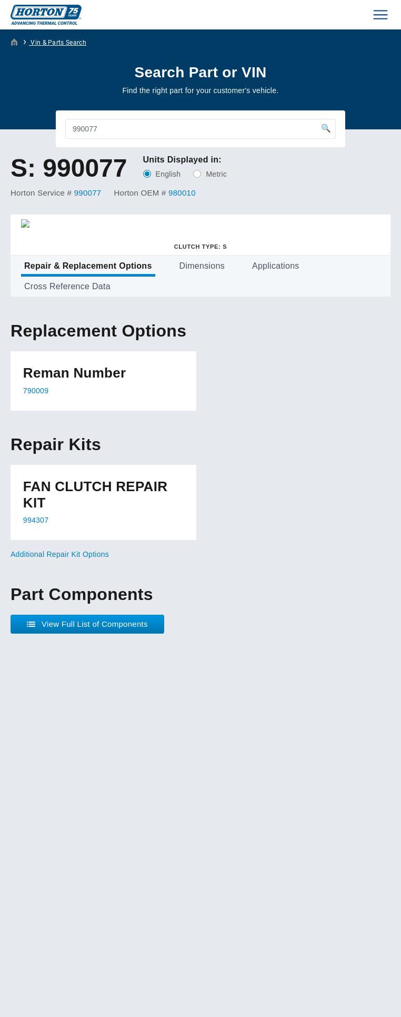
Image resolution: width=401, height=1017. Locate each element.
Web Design (28, 1000)
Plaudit (67, 1000)
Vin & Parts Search (57, 42)
